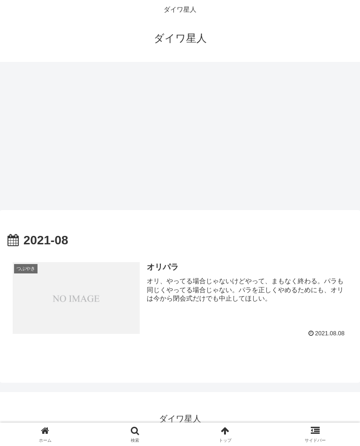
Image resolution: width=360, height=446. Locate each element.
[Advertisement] (180, 138)
